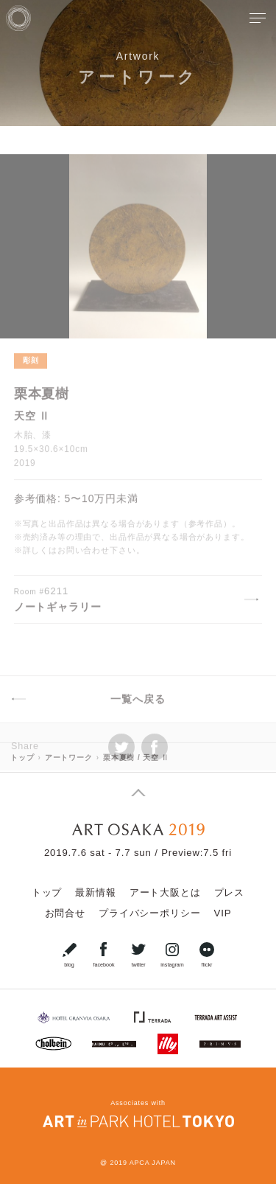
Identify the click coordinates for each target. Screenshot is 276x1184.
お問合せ (65, 913)
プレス (229, 892)
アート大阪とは (165, 892)
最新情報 (95, 892)
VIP (222, 913)
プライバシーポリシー (149, 913)
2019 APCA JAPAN (142, 1162)
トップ (47, 892)
